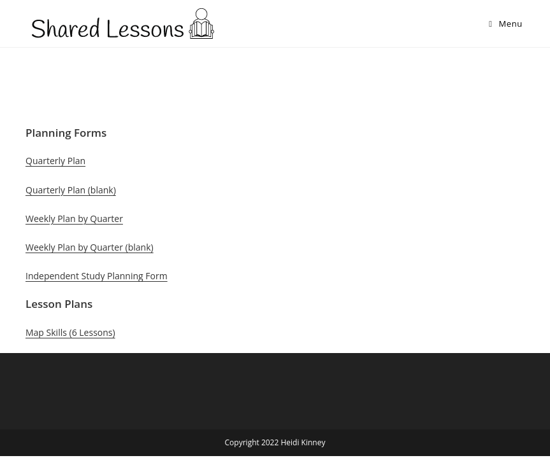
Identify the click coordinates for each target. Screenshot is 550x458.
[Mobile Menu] (506, 23)
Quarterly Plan (55, 161)
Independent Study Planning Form (96, 276)
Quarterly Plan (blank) (70, 190)
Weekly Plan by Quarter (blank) (89, 247)
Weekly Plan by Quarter (74, 218)
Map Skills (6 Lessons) (70, 332)
